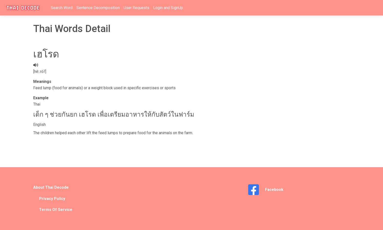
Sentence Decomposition (98, 7)
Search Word (62, 7)
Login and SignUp (168, 7)
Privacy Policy (52, 198)
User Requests (136, 7)
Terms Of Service (55, 209)
